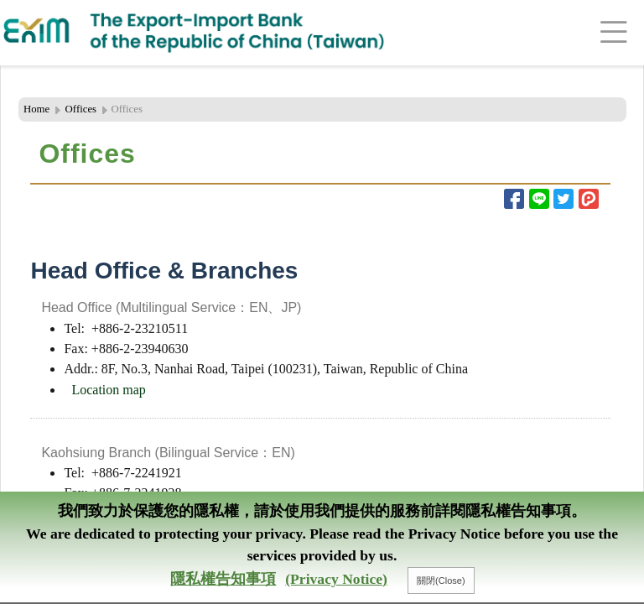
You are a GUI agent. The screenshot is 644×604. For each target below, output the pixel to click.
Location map (108, 390)
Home (36, 109)
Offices (80, 109)
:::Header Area (37, 66)
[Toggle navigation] (593, 32)
